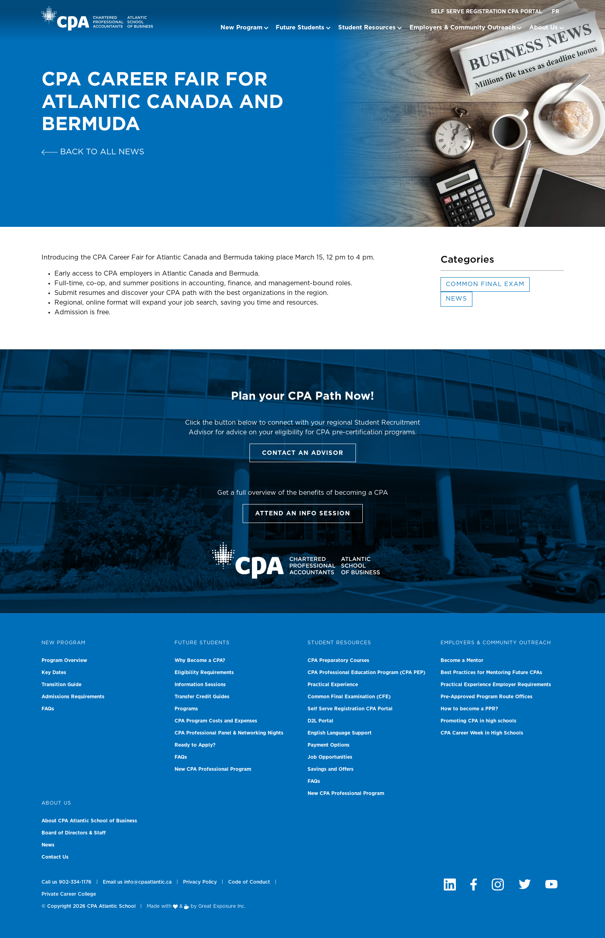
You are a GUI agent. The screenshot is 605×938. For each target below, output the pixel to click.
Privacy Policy (200, 882)
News (456, 299)
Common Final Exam (485, 284)
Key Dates (54, 672)
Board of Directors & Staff (74, 832)
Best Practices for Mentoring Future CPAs (491, 672)
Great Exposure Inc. (221, 906)
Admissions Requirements (73, 696)
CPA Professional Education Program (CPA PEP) (366, 672)
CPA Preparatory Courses (338, 660)
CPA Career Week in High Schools (482, 732)
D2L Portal (320, 720)
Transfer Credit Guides (202, 696)
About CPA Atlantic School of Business (89, 820)
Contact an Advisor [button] (302, 453)
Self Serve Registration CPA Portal (486, 12)
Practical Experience (333, 684)
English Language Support (340, 732)
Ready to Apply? (195, 745)
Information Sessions (200, 684)
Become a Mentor (462, 660)
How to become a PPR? (469, 708)
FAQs (48, 708)
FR (555, 12)
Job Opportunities (330, 757)
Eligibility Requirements (204, 672)
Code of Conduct (249, 882)
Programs (186, 708)
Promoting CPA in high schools (478, 720)
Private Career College (69, 894)
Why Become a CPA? (200, 660)
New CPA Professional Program (213, 769)
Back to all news (93, 152)
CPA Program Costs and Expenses (216, 720)
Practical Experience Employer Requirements (496, 684)
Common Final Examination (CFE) (349, 696)
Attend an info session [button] (302, 514)
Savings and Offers (330, 769)
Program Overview (64, 660)
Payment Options (328, 745)
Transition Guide (61, 684)
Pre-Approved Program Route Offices (486, 696)
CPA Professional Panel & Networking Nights (229, 732)
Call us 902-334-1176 (66, 882)
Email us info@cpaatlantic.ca (137, 882)
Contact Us (55, 857)
